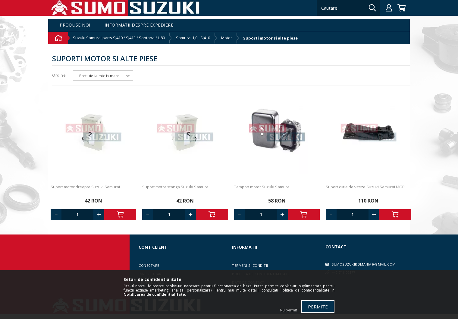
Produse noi (75, 25)
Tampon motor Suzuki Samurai (262, 186)
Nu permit (288, 310)
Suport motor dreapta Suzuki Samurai (85, 186)
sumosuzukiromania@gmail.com (364, 264)
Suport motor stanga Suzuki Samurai (175, 186)
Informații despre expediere (139, 25)
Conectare (149, 265)
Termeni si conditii (250, 265)
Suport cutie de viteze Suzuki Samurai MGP (365, 186)
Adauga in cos (120, 214)
